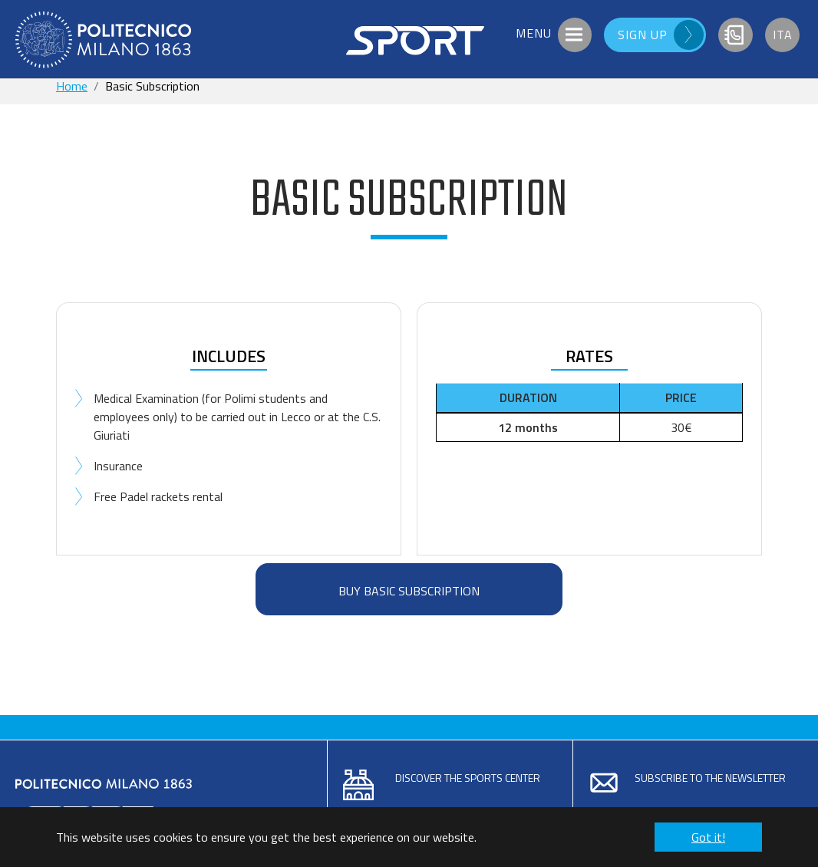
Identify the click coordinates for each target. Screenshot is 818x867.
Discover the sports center (467, 778)
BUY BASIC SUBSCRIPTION (409, 591)
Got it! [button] (708, 837)
